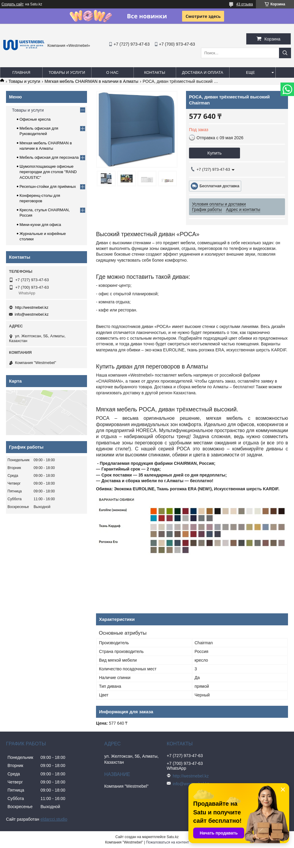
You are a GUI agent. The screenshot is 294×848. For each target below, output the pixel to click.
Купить (214, 152)
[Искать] (285, 53)
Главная (21, 72)
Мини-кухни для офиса (40, 224)
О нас (112, 72)
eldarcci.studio (54, 819)
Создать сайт (13, 4)
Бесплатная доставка (219, 186)
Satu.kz (172, 837)
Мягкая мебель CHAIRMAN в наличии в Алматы (91, 81)
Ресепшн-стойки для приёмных (48, 186)
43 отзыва (244, 4)
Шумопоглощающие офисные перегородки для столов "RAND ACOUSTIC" (48, 171)
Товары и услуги (67, 72)
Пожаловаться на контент (167, 842)
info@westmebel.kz (32, 314)
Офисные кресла (35, 119)
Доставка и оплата (202, 72)
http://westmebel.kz (31, 307)
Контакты (154, 72)
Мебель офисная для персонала (49, 157)
